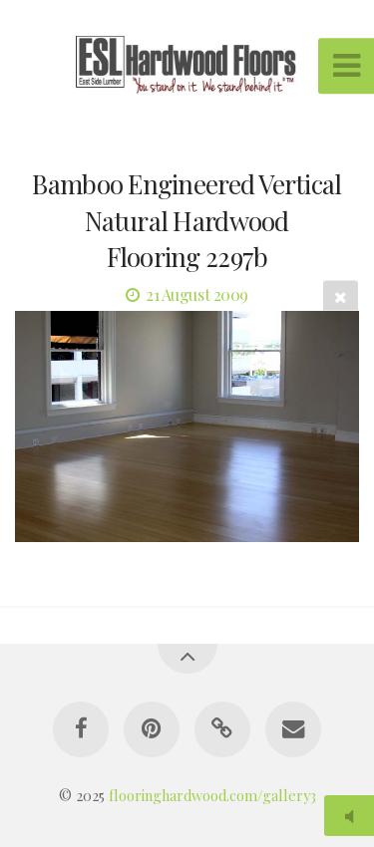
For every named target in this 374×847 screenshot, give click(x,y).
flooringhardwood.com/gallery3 (212, 795)
